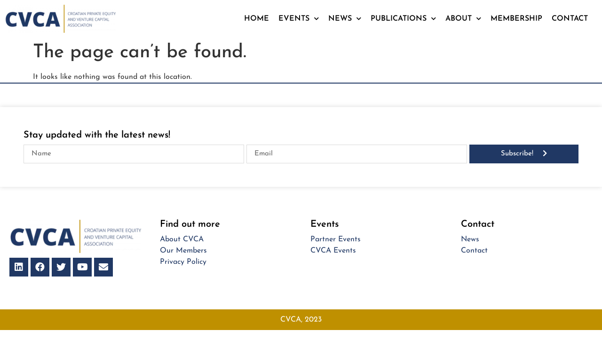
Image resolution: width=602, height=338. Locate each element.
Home (256, 19)
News (344, 18)
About (463, 18)
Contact (570, 19)
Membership (516, 19)
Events (298, 18)
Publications (403, 18)
